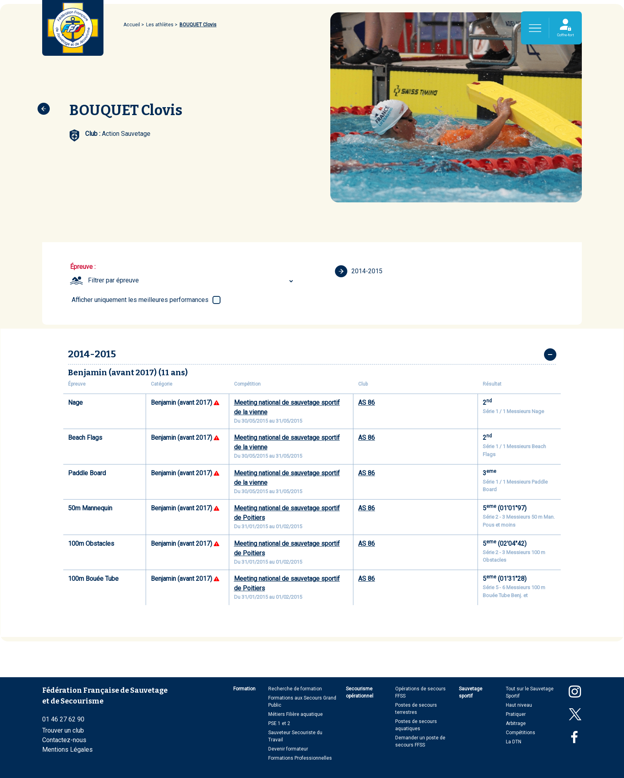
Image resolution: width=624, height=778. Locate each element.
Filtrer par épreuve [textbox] (113, 280)
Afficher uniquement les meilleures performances (140, 300)
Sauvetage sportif (470, 692)
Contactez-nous (64, 740)
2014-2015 (358, 271)
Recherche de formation (295, 689)
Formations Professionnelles (300, 758)
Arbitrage (516, 723)
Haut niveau (519, 705)
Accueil (131, 24)
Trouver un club (63, 730)
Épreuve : (83, 266)
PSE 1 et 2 (279, 723)
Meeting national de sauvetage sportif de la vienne (287, 407)
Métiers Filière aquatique (295, 714)
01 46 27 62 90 (63, 719)
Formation (244, 689)
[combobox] (191, 280)
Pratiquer (516, 714)
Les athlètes (160, 24)
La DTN (513, 742)
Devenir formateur (288, 749)
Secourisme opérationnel (359, 692)
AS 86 (366, 402)
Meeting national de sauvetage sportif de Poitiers (287, 512)
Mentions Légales (67, 749)
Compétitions (520, 732)
